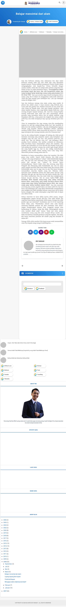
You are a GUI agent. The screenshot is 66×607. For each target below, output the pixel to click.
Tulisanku (6, 380)
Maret (7, 573)
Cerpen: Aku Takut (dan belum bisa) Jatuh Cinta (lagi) (22, 344)
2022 (5, 529)
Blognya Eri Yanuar (32, 604)
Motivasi (6, 371)
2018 (5, 537)
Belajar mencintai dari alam (13, 575)
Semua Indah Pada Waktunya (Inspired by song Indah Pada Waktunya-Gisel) (28, 351)
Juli (6, 567)
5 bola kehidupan (10, 580)
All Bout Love (8, 367)
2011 (5, 555)
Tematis (6, 375)
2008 (5, 563)
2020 (5, 531)
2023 (5, 526)
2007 (5, 592)
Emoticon (28, 289)
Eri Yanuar (40, 241)
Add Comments (52, 21)
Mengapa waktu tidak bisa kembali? (15, 583)
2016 (5, 542)
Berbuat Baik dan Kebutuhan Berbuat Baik (18, 359)
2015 (5, 544)
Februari (7, 586)
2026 (5, 521)
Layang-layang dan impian (13, 578)
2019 (5, 534)
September (8, 565)
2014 (5, 547)
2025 (5, 524)
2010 (5, 557)
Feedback (40, 289)
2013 (5, 550)
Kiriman (39, 367)
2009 (5, 560)
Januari (7, 589)
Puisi (38, 371)
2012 (5, 552)
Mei (6, 570)
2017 (5, 539)
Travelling (40, 375)
